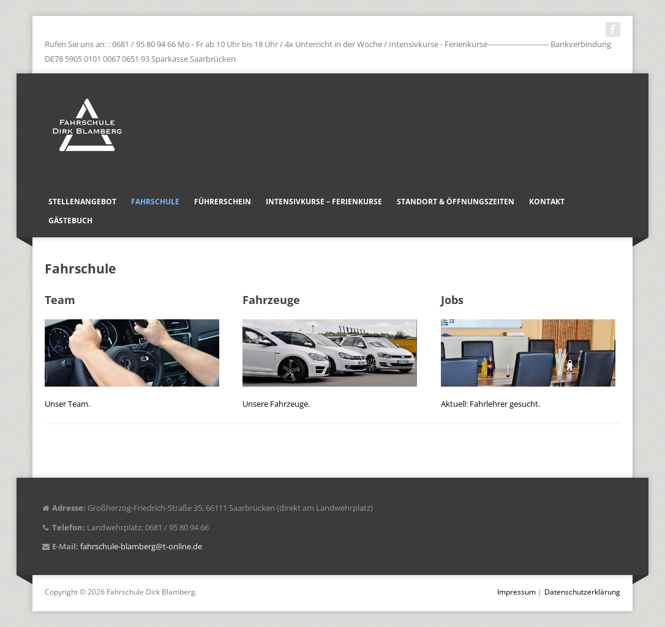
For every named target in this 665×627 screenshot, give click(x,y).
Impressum (516, 592)
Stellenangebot (82, 201)
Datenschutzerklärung (582, 592)
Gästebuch (70, 220)
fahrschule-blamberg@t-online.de (141, 546)
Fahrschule (155, 201)
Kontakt (547, 201)
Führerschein (222, 201)
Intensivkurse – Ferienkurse (324, 201)
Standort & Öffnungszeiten (455, 201)
